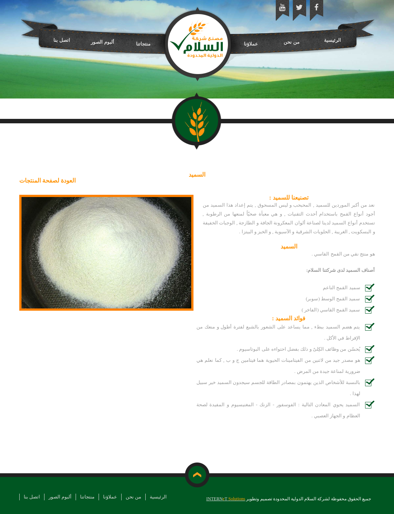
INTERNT (225, 498)
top (197, 475)
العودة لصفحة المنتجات (47, 180)
